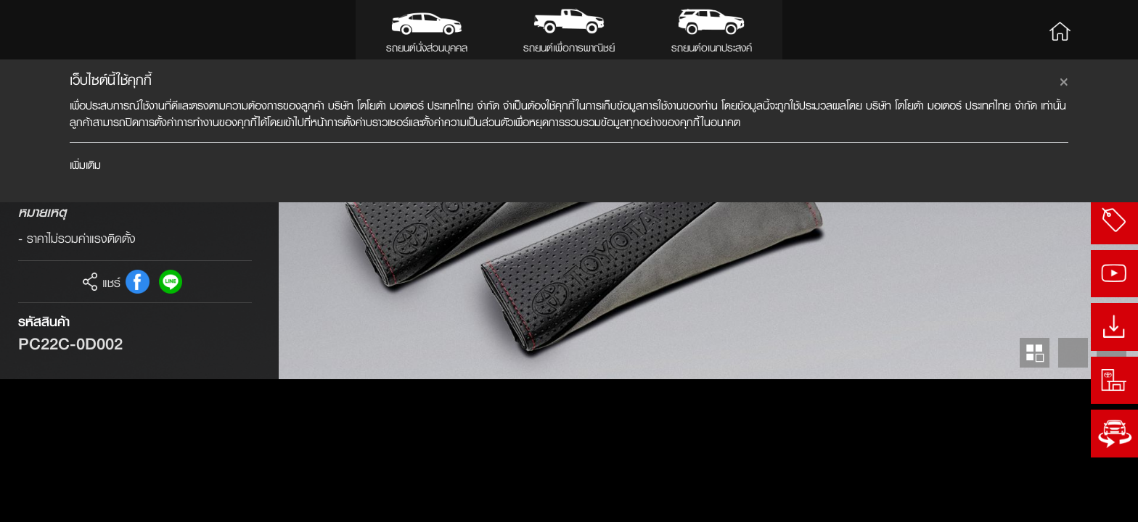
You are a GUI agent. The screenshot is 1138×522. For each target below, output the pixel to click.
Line (171, 424)
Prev (1073, 495)
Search (1103, 29)
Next (1111, 495)
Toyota (63, 29)
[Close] (1064, 79)
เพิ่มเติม (85, 165)
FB (138, 424)
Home (1059, 29)
